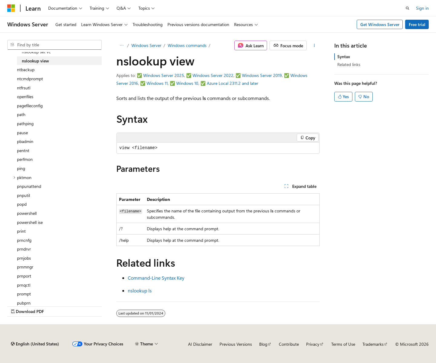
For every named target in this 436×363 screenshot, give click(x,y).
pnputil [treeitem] (23, 195)
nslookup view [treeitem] (35, 61)
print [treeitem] (21, 231)
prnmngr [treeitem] (25, 267)
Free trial (417, 24)
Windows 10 (187, 83)
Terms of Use (343, 344)
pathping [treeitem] (25, 123)
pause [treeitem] (22, 132)
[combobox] (54, 45)
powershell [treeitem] (27, 213)
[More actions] (314, 45)
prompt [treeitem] (24, 294)
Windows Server (146, 45)
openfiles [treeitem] (25, 96)
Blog (263, 344)
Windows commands (187, 45)
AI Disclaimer (200, 344)
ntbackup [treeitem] (26, 69)
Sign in (422, 8)
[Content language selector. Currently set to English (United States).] (35, 344)
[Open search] (407, 8)
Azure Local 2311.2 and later (232, 83)
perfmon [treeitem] (25, 159)
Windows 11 (157, 83)
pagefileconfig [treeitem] (30, 105)
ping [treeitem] (21, 168)
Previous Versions (236, 344)
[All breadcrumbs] (121, 45)
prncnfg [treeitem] (24, 240)
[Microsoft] (11, 8)
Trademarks (373, 344)
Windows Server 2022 (213, 75)
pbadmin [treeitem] (25, 141)
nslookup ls (140, 290)
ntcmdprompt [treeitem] (30, 79)
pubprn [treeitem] (24, 303)
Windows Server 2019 (262, 75)
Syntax (343, 56)
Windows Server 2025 (163, 75)
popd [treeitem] (22, 204)
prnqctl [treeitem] (23, 285)
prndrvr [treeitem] (24, 249)
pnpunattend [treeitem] (29, 186)
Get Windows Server (379, 24)
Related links (348, 64)
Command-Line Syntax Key (156, 278)
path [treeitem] (21, 114)
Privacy (312, 344)
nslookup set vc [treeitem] (36, 52)
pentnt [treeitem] (23, 150)
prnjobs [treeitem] (24, 258)
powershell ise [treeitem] (30, 222)
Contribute (289, 344)
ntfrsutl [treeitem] (23, 88)
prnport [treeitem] (24, 276)
